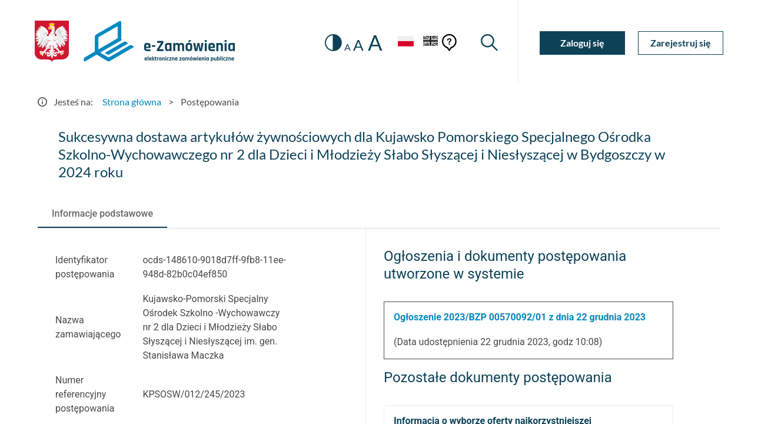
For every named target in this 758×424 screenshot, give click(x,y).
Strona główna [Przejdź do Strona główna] (131, 101)
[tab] (102, 214)
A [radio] (347, 47)
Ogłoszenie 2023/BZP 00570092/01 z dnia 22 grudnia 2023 (520, 317)
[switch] (333, 42)
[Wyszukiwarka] (489, 42)
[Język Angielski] (430, 42)
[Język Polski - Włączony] (405, 42)
